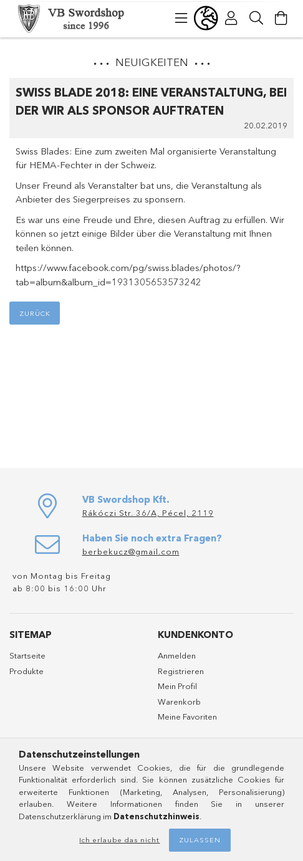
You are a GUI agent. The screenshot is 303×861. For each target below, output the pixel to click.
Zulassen (200, 839)
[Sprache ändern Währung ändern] (206, 18)
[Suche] (256, 18)
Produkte (26, 671)
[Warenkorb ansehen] (281, 18)
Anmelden (177, 655)
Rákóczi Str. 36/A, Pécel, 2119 (148, 513)
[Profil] (231, 18)
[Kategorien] (181, 18)
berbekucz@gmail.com (131, 551)
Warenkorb (179, 701)
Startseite (27, 655)
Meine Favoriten (187, 716)
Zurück (34, 313)
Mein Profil (177, 686)
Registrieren (181, 671)
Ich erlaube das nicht (119, 839)
